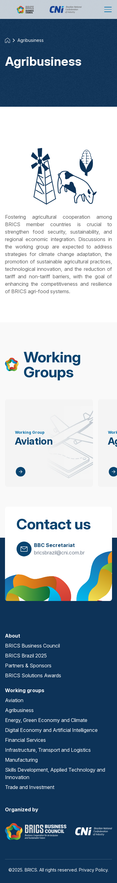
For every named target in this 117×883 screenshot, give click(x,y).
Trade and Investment (29, 787)
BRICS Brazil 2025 (26, 655)
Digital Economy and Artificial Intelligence (51, 730)
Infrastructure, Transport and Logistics (48, 750)
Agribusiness (30, 40)
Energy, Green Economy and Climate (46, 720)
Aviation (14, 700)
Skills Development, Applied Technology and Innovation (55, 773)
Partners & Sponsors (28, 665)
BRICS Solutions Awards (33, 675)
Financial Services (25, 740)
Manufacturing (21, 760)
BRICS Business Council (32, 646)
